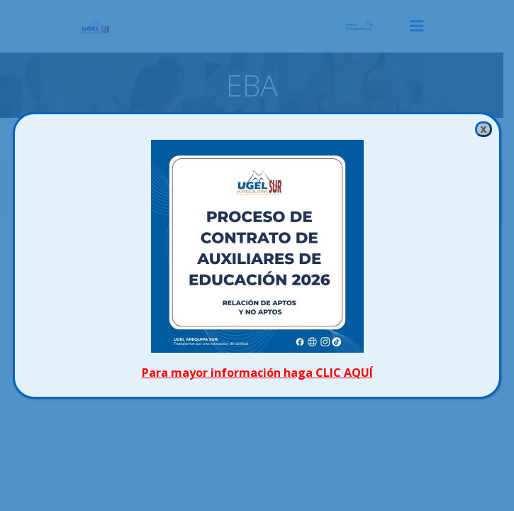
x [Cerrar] (483, 129)
